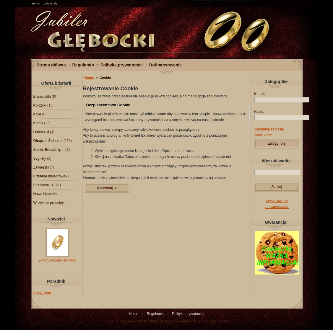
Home (36, 3)
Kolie (37, 114)
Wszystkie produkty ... (50, 203)
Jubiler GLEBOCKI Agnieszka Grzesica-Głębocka (162, 321)
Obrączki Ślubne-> (48, 141)
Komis (38, 123)
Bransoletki (42, 96)
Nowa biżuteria (45, 194)
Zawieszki (41, 167)
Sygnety (39, 158)
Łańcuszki (41, 132)
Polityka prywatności (121, 65)
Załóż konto (263, 135)
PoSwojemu (222, 321)
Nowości (56, 219)
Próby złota (42, 293)
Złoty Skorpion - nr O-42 (57, 258)
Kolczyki (39, 105)
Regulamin (83, 65)
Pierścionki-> (43, 185)
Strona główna (51, 65)
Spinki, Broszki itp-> (49, 150)
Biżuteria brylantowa (49, 176)
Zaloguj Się (50, 3)
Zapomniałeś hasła (269, 129)
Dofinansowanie (165, 65)
